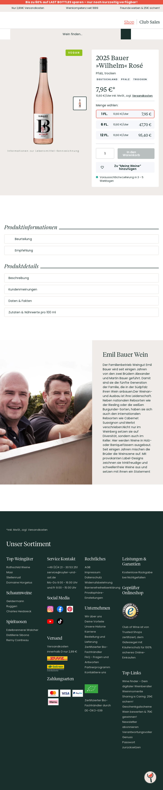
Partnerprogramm (97, 667)
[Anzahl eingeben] (105, 153)
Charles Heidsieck (18, 611)
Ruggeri (11, 606)
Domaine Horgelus (19, 582)
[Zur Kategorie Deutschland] (107, 79)
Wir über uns (93, 616)
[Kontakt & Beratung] (134, 34)
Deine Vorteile (94, 621)
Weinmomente (132, 691)
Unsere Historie (95, 627)
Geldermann (15, 601)
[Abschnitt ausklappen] (152, 239)
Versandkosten (142, 95)
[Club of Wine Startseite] (25, 21)
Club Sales (149, 22)
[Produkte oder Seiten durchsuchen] (126, 34)
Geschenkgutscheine (137, 707)
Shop (129, 22)
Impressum (92, 572)
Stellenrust (13, 577)
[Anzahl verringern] (99, 153)
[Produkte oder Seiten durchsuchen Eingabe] (70, 34)
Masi (9, 572)
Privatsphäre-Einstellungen (94, 595)
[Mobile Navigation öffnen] (5, 34)
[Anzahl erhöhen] (110, 153)
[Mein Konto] (141, 34)
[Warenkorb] (156, 34)
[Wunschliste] (149, 34)
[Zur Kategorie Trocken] (140, 79)
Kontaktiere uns (95, 672)
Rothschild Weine (18, 567)
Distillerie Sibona (17, 635)
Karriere (90, 632)
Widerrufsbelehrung (98, 582)
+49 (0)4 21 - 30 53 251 (62, 567)
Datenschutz (93, 577)
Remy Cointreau (17, 640)
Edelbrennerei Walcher (22, 630)
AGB (87, 567)
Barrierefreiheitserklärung (102, 588)
